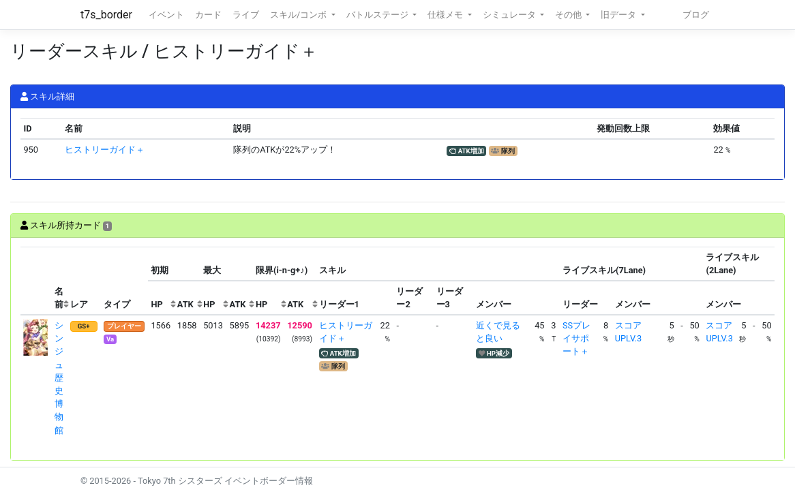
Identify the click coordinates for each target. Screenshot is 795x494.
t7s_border (106, 14)
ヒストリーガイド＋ (105, 149)
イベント (166, 15)
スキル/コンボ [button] (299, 15)
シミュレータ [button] (510, 15)
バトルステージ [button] (378, 15)
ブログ (695, 15)
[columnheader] (36, 281)
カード (208, 15)
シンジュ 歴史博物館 (59, 377)
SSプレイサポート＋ (576, 338)
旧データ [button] (619, 15)
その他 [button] (569, 15)
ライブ (245, 15)
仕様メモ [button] (446, 15)
